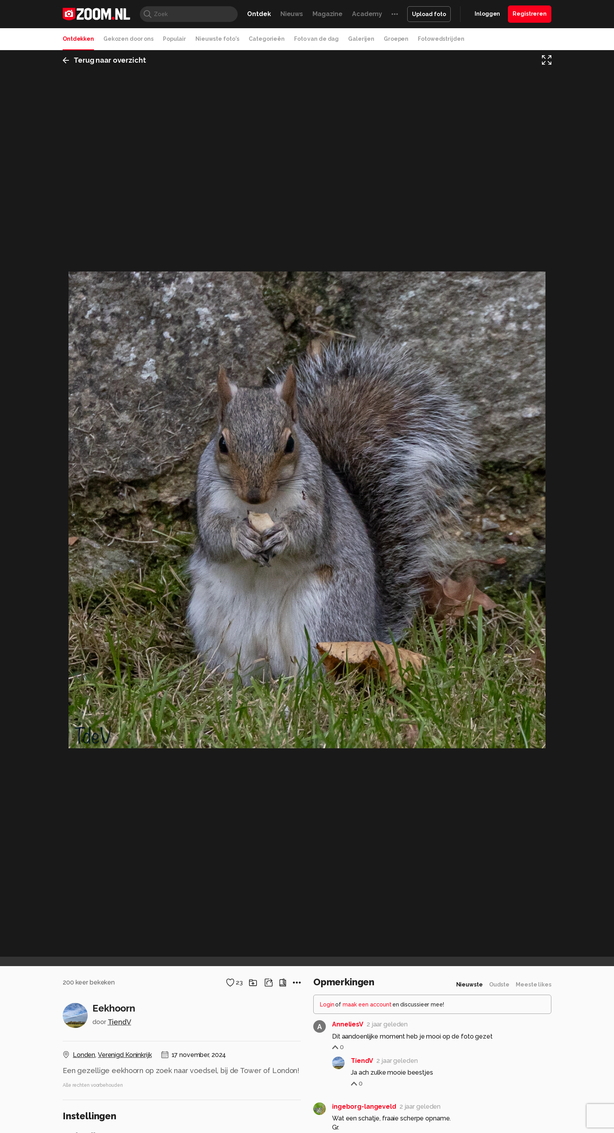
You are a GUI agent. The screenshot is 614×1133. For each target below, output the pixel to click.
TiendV (119, 1022)
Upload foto (429, 14)
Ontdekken (78, 39)
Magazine (327, 14)
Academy (367, 14)
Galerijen (361, 39)
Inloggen (487, 14)
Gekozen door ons (128, 39)
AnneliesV (347, 1024)
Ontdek (259, 14)
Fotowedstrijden (441, 39)
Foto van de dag (316, 39)
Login (327, 1004)
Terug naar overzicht (104, 60)
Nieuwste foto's (217, 39)
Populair (174, 39)
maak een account (367, 1004)
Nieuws (291, 14)
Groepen (396, 39)
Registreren (530, 14)
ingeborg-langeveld (364, 1106)
